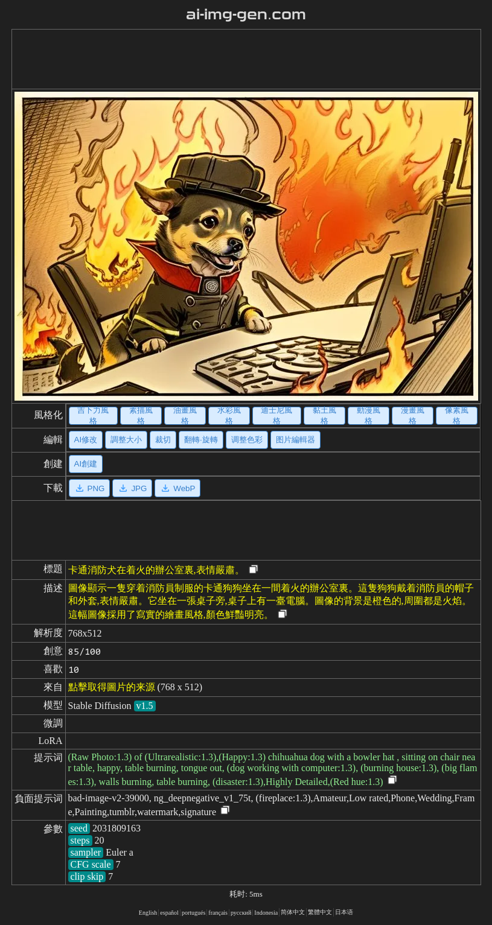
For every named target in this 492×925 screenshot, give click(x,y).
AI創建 (86, 463)
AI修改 (86, 439)
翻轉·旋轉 (201, 439)
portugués (193, 912)
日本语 (344, 912)
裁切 (163, 439)
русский (241, 912)
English (148, 912)
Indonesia (266, 912)
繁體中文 (320, 912)
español (169, 912)
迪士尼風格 (276, 416)
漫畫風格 (412, 416)
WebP (177, 488)
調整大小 (126, 439)
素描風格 (141, 416)
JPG (132, 488)
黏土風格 (324, 416)
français (218, 912)
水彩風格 (229, 416)
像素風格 (456, 416)
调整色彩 (247, 439)
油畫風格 (185, 416)
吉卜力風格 (93, 416)
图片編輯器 (295, 439)
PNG (89, 488)
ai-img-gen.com (246, 14)
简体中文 (293, 912)
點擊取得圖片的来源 (111, 687)
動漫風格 (368, 416)
